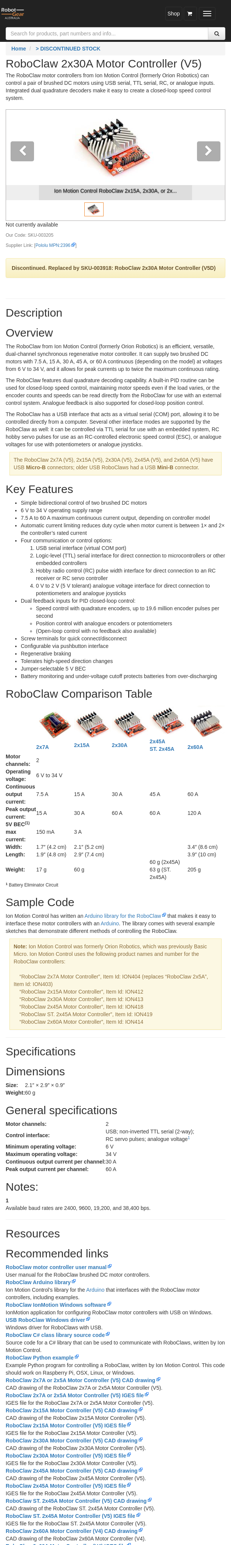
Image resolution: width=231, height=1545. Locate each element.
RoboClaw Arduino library (38, 1282)
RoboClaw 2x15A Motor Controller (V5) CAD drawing (72, 1410)
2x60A (195, 747)
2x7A (42, 747)
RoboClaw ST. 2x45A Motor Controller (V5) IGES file (70, 1516)
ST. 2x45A (162, 749)
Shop (173, 14)
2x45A (157, 741)
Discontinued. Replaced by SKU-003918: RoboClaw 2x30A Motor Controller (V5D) (113, 268)
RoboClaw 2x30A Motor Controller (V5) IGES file (66, 1456)
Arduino (110, 923)
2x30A (119, 745)
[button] (22, 165)
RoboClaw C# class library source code (55, 1335)
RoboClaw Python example (40, 1358)
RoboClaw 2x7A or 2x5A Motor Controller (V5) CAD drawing (80, 1380)
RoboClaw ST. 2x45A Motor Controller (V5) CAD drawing (76, 1501)
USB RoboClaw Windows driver (45, 1320)
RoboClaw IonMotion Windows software (56, 1305)
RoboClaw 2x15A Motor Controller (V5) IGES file (66, 1426)
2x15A (82, 745)
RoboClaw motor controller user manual (56, 1267)
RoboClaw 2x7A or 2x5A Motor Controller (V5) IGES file (75, 1395)
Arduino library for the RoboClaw (123, 916)
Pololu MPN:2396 (53, 245)
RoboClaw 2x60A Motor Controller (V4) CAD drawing (72, 1531)
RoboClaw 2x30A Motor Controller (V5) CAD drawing (72, 1441)
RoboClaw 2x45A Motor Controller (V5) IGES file (66, 1486)
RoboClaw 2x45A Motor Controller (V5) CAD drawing (72, 1471)
